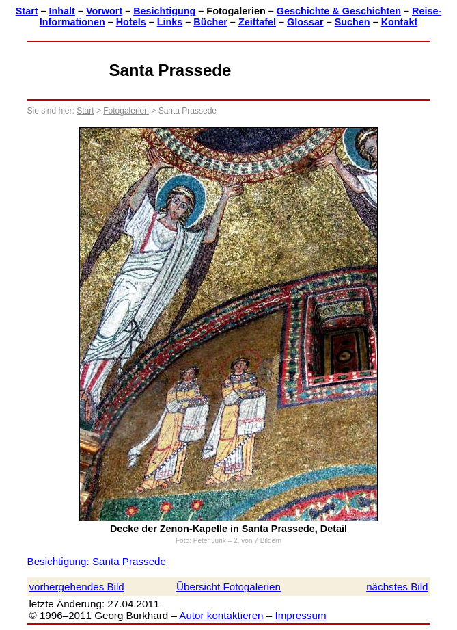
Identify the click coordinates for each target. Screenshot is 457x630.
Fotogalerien (126, 111)
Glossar (305, 21)
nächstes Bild (397, 586)
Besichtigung (164, 10)
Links (170, 21)
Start (27, 10)
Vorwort (104, 10)
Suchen (352, 21)
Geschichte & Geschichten (339, 10)
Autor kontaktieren (221, 615)
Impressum (300, 615)
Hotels (131, 21)
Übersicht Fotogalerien (228, 586)
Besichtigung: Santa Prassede (96, 561)
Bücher (210, 21)
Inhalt (62, 10)
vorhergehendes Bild (76, 586)
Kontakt (399, 21)
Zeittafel (257, 21)
